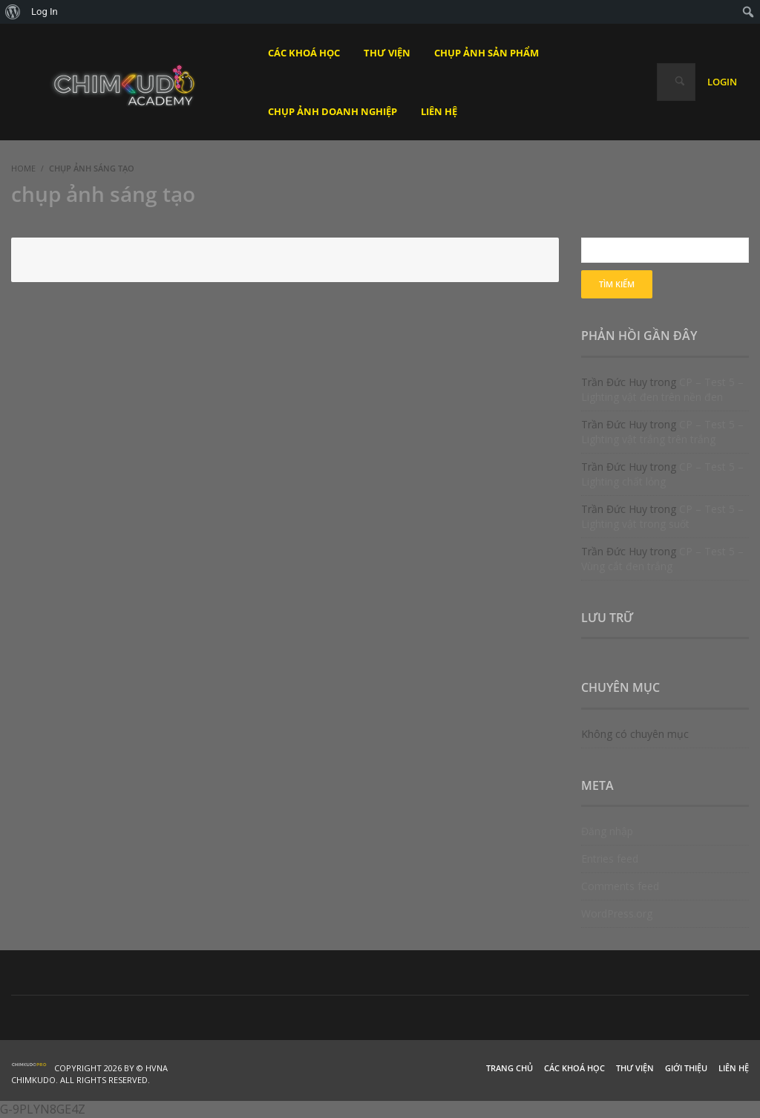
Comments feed (620, 886)
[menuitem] (13, 12)
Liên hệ (733, 1067)
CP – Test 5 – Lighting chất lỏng (662, 474)
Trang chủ (509, 1067)
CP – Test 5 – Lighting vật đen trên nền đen (662, 389)
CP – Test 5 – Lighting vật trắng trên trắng (662, 431)
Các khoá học (574, 1067)
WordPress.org (616, 913)
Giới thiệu (686, 1067)
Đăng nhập (607, 831)
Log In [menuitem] (44, 11)
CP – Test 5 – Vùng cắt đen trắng (662, 558)
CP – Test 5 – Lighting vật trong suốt (662, 516)
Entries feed (609, 858)
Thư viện (635, 1067)
